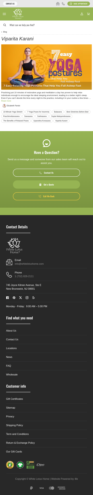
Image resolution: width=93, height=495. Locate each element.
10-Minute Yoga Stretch (13, 112)
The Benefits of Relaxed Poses (16, 121)
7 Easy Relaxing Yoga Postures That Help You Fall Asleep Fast (42, 85)
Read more (6, 101)
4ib (76, 479)
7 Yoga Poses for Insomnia (38, 112)
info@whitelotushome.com (29, 264)
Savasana (28, 116)
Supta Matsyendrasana (60, 116)
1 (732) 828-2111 (24, 276)
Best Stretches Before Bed (77, 112)
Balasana (58, 112)
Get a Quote (46, 184)
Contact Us (10, 3)
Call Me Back (46, 196)
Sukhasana (42, 116)
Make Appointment (78, 3)
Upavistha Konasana (42, 121)
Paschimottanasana (11, 116)
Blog (5, 32)
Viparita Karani (61, 121)
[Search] (46, 25)
